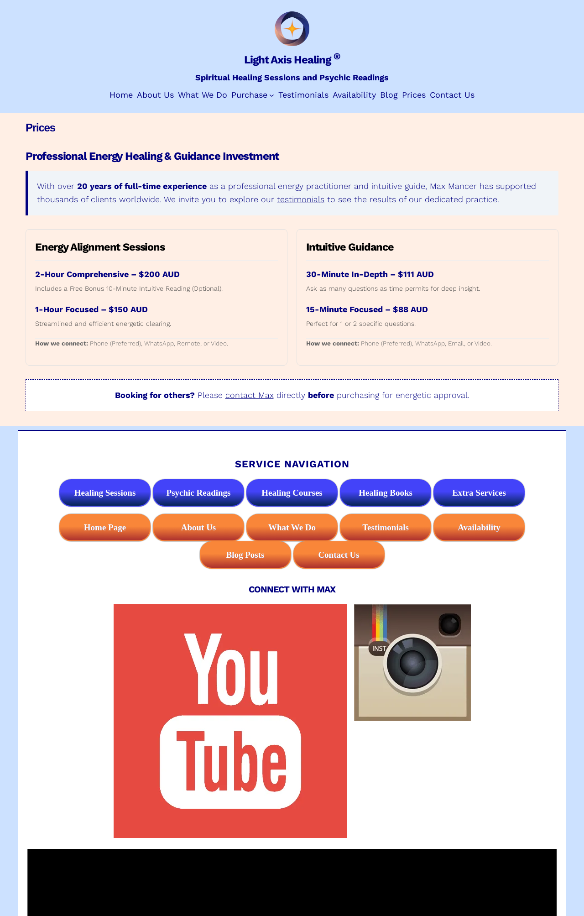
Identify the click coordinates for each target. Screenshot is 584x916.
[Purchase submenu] (271, 95)
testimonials (300, 199)
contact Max (249, 395)
